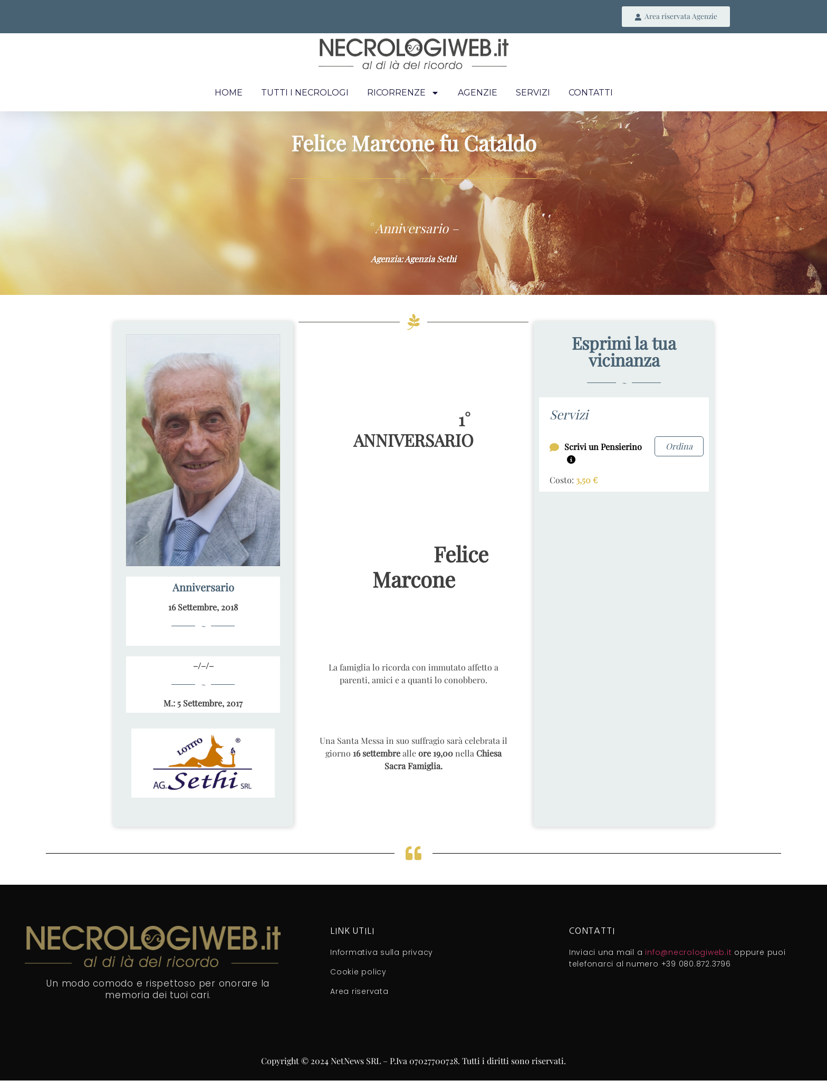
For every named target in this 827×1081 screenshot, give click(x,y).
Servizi (533, 93)
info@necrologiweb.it (688, 953)
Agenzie (477, 93)
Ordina (679, 446)
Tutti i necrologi (305, 93)
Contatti (591, 93)
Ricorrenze (403, 93)
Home (229, 93)
